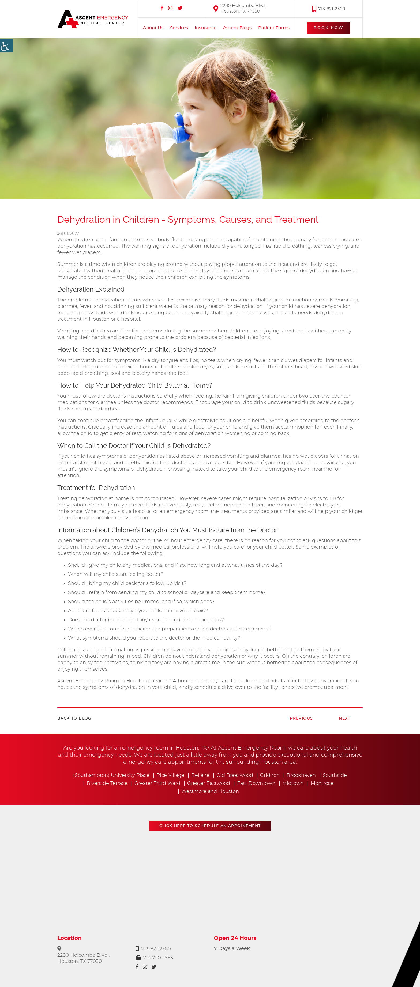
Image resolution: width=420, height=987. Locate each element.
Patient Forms (274, 28)
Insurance (205, 28)
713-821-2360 (328, 8)
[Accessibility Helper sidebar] (6, 45)
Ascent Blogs (237, 28)
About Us (153, 28)
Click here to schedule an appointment (210, 826)
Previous (301, 718)
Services (179, 28)
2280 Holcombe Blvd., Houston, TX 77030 (240, 8)
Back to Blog (74, 718)
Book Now (329, 27)
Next (344, 718)
